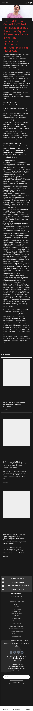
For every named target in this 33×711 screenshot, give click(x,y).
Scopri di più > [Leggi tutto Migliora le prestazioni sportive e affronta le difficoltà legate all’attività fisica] (6, 410)
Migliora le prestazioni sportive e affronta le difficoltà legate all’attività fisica (14, 404)
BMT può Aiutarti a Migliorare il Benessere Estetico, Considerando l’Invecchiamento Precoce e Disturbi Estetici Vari (15, 465)
